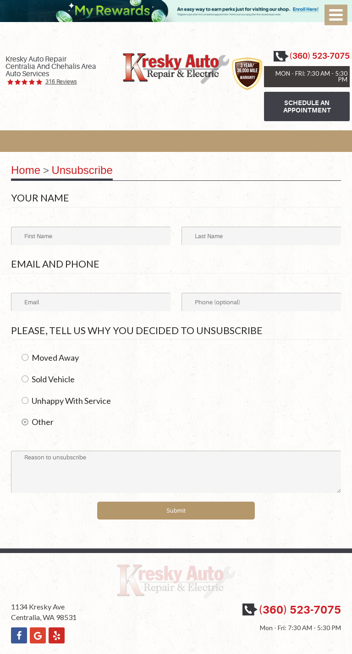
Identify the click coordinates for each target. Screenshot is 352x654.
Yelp (57, 635)
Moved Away (55, 357)
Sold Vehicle (53, 379)
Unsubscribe (81, 170)
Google (38, 635)
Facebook (19, 635)
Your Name (40, 197)
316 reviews (61, 82)
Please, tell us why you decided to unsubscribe (137, 330)
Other (43, 422)
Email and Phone (55, 263)
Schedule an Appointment (307, 106)
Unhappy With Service (71, 401)
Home (25, 170)
